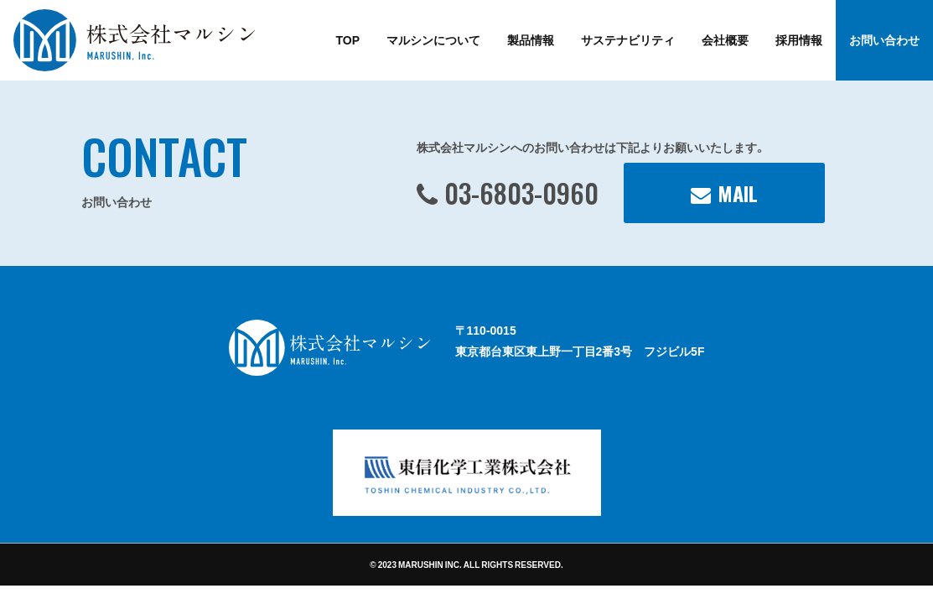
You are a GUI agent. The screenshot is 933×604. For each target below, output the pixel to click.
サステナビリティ (628, 39)
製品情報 (530, 39)
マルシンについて (433, 39)
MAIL (738, 193)
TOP (347, 39)
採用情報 (798, 39)
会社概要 (725, 39)
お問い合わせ (884, 39)
